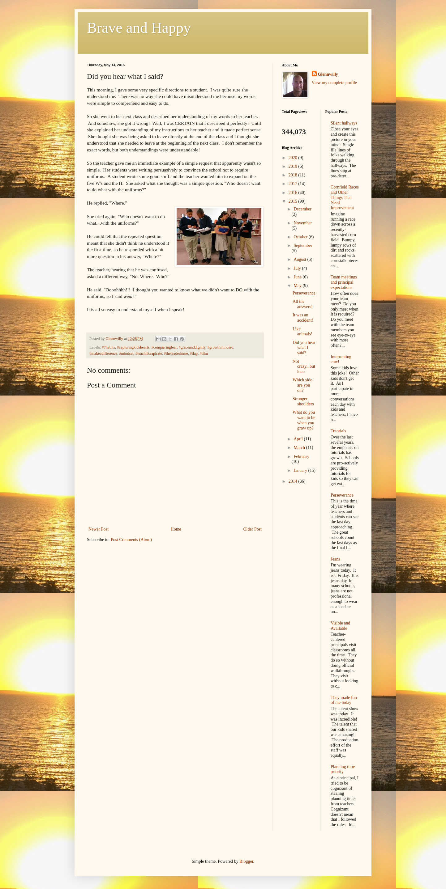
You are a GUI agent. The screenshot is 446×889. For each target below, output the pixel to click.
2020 (293, 157)
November (303, 223)
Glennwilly (328, 74)
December (302, 209)
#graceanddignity (192, 347)
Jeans (335, 559)
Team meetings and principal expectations (344, 282)
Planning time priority (343, 769)
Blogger (246, 861)
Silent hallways (344, 123)
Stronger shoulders (303, 401)
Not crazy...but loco (304, 366)
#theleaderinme (176, 353)
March (300, 447)
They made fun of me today (344, 700)
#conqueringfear (164, 347)
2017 (293, 183)
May (298, 285)
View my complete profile (334, 82)
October (301, 237)
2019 (293, 166)
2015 (293, 201)
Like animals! (302, 332)
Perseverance (304, 293)
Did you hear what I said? (304, 347)
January (301, 470)
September (303, 245)
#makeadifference (103, 353)
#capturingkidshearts (133, 347)
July (298, 268)
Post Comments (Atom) (131, 539)
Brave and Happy (139, 27)
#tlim (203, 353)
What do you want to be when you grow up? (304, 420)
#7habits (108, 347)
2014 (293, 481)
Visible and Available (340, 626)
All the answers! (303, 304)
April (299, 439)
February (301, 456)
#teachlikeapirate (148, 353)
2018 (293, 175)
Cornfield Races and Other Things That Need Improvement (345, 197)
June (298, 277)
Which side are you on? (302, 385)
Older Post (252, 529)
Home (176, 529)
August (300, 259)
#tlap (194, 353)
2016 (293, 192)
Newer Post (98, 529)
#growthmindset (220, 347)
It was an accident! (303, 318)
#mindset (126, 353)
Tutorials (338, 431)
